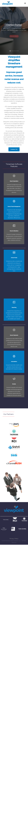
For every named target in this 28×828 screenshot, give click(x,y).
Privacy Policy (14, 538)
